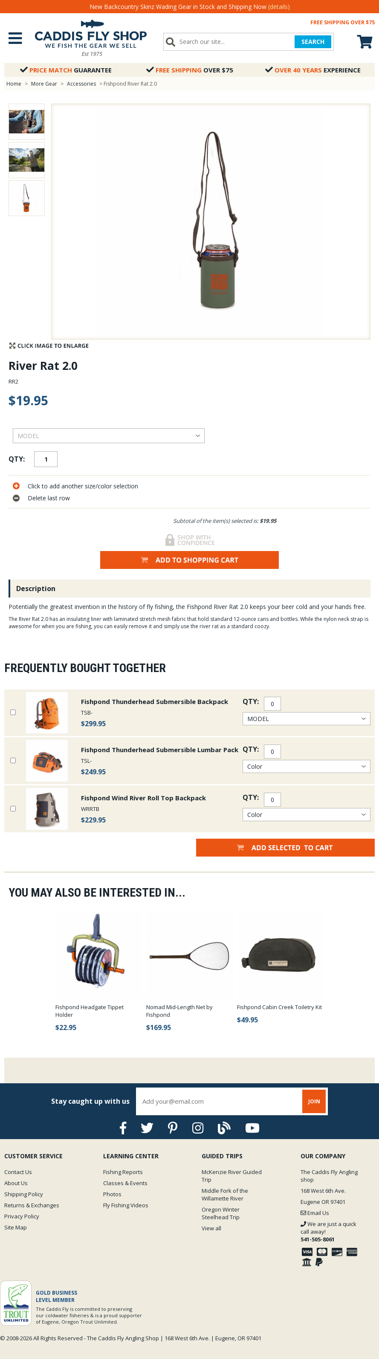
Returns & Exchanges (31, 1205)
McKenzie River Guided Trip (232, 1175)
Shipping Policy (23, 1194)
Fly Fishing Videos (125, 1205)
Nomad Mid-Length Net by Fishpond (179, 1011)
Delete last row (49, 498)
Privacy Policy (21, 1216)
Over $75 (189, 70)
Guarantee (66, 70)
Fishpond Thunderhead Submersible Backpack (154, 701)
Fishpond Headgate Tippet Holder (89, 1011)
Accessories (82, 83)
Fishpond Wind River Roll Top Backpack (143, 797)
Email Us (315, 1213)
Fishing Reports (123, 1172)
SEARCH (312, 42)
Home (13, 83)
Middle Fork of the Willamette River (225, 1194)
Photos (112, 1194)
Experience (313, 70)
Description (35, 588)
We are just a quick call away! (328, 1231)
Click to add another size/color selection (83, 486)
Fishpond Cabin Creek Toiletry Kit (279, 1007)
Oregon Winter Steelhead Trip (221, 1213)
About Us (16, 1183)
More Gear (44, 83)
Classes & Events (125, 1183)
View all (211, 1228)
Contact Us (18, 1172)
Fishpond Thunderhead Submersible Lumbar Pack (159, 749)
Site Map (15, 1227)
